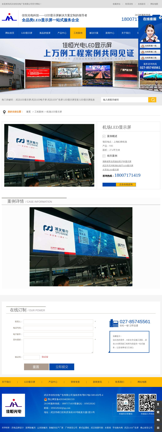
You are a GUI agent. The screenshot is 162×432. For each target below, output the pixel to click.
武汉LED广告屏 (131, 427)
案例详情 (15, 201)
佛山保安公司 (146, 427)
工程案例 (78, 33)
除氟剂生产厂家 (56, 427)
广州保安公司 (71, 427)
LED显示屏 (26, 33)
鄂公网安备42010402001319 (61, 399)
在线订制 (18, 310)
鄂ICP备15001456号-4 (92, 395)
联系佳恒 (129, 4)
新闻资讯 (97, 382)
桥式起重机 (84, 427)
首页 (28, 112)
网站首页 (9, 33)
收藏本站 (116, 4)
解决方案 (94, 33)
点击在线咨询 (126, 184)
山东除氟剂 (42, 427)
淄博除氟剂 (30, 427)
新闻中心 (110, 33)
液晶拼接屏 (44, 33)
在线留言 (142, 4)
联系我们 (119, 382)
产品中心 (62, 33)
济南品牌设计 (17, 427)
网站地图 (154, 4)
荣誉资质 (75, 382)
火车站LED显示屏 (111, 169)
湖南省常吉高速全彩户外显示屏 (117, 161)
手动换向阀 (117, 427)
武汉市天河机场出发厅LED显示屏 (118, 165)
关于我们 (126, 33)
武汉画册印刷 (97, 427)
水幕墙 (108, 427)
